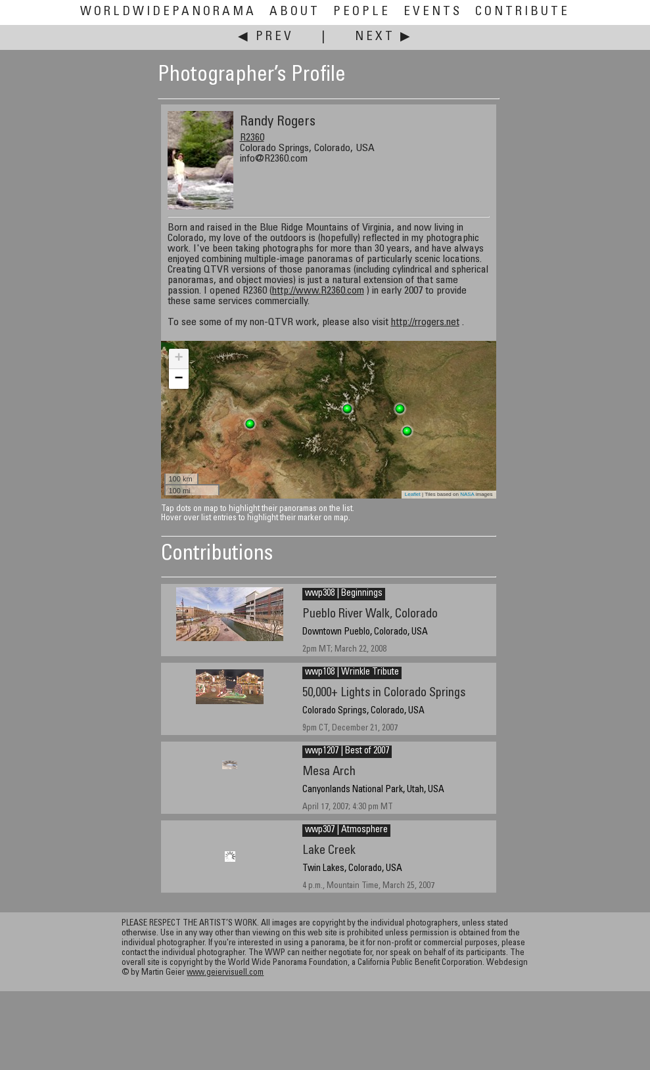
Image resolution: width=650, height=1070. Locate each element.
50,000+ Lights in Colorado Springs (383, 693)
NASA (467, 494)
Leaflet (413, 494)
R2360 (252, 138)
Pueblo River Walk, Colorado (370, 614)
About (294, 12)
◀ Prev (266, 37)
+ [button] (178, 358)
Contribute (522, 12)
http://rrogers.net (425, 322)
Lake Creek (329, 851)
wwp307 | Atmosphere (346, 830)
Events (433, 12)
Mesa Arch (329, 772)
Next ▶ (384, 37)
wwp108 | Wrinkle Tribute (352, 672)
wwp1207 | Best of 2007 (347, 751)
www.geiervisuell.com (225, 973)
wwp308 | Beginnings (344, 593)
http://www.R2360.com (318, 291)
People (361, 12)
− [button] (178, 379)
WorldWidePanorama (168, 12)
